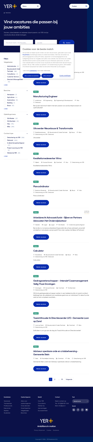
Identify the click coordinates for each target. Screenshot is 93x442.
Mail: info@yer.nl (60, 405)
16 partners (26, 54)
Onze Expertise (25, 408)
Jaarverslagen (42, 408)
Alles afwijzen (47, 75)
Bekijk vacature (41, 82)
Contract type (16, 133)
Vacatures (7, 401)
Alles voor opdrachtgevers (26, 402)
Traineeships (8, 403)
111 (62, 379)
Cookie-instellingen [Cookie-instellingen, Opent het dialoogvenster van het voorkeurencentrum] (65, 75)
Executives (7, 408)
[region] (47, 61)
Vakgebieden (16, 62)
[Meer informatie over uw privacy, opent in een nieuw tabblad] (36, 70)
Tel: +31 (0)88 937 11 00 (62, 403)
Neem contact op (60, 401)
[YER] (46, 421)
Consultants (42, 403)
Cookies (49, 430)
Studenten (7, 413)
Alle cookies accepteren (32, 75)
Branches (16, 90)
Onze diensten (25, 405)
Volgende (69, 379)
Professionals (8, 405)
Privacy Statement (39, 430)
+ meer (6, 84)
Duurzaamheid (42, 410)
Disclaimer (56, 430)
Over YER (41, 401)
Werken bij (41, 405)
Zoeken (66, 43)
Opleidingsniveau (16, 114)
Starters (6, 410)
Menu (31, 6)
